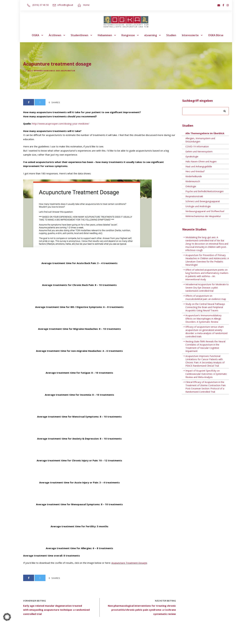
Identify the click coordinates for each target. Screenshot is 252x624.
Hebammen (105, 35)
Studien (171, 35)
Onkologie (190, 186)
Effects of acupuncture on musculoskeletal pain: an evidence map (205, 297)
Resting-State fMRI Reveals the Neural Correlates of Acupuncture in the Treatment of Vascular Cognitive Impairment (205, 346)
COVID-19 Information (197, 146)
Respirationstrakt (194, 196)
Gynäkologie (191, 156)
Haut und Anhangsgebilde (198, 166)
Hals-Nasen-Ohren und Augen (200, 161)
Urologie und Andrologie (198, 206)
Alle (30, 70)
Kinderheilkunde (193, 176)
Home (86, 4)
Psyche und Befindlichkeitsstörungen (204, 191)
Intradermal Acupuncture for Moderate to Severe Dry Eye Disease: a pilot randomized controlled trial (207, 287)
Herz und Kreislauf (194, 171)
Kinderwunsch (192, 181)
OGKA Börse (215, 35)
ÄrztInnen (55, 35)
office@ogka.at (65, 4)
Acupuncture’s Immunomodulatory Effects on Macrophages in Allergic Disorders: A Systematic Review (203, 318)
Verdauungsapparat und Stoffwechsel (204, 211)
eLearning (150, 35)
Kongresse (128, 35)
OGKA (35, 35)
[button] (7, 617)
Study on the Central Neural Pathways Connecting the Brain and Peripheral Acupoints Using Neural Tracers (205, 307)
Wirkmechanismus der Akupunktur (54, 70)
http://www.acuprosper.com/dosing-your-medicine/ (60, 123)
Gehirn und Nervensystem (198, 151)
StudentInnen (79, 35)
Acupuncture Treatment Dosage (129, 562)
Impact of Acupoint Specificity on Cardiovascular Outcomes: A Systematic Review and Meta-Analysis (206, 374)
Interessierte (190, 35)
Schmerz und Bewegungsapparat (202, 201)
